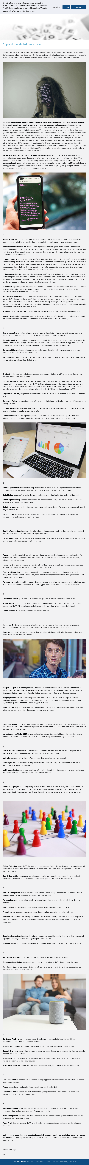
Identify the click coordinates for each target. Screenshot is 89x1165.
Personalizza (55, 7)
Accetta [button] (78, 7)
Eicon (75, 1162)
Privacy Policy (64, 1162)
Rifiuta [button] (66, 7)
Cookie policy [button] (31, 11)
